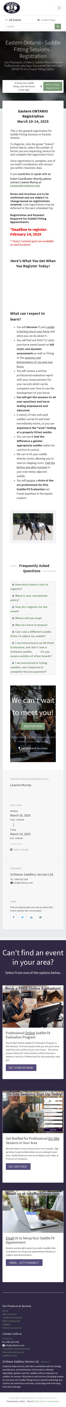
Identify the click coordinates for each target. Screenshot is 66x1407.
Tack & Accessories (11, 1327)
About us (45, 1361)
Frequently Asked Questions (16, 1348)
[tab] (33, 586)
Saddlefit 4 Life (9, 1355)
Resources (19, 1352)
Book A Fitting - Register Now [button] (53, 86)
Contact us (7, 1338)
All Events (13, 20)
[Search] (58, 26)
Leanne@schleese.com (25, 185)
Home (5, 1310)
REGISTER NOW (33, 726)
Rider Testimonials (11, 1321)
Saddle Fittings (47, 20)
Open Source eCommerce (46, 1401)
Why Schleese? (9, 1314)
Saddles (6, 1324)
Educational (8, 1352)
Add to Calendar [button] (21, 849)
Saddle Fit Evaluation (12, 1317)
